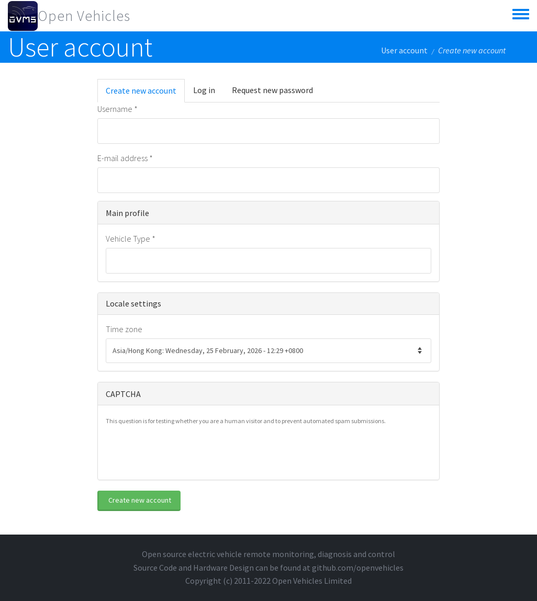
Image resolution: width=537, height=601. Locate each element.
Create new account (145, 94)
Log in (204, 90)
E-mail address (125, 158)
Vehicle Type (130, 238)
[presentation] (185, 451)
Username (117, 109)
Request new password (272, 90)
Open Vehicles (84, 15)
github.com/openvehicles (358, 567)
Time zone (124, 329)
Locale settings (133, 303)
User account (404, 50)
